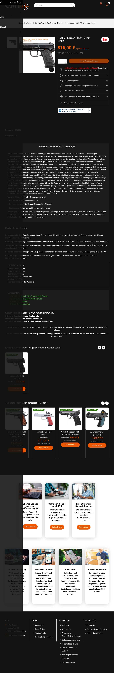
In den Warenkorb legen (89, 61)
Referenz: (9, 130)
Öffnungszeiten (68, 663)
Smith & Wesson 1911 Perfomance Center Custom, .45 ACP (17, 434)
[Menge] (61, 61)
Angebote (39, 626)
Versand (65, 626)
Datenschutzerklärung (71, 640)
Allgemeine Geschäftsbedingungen (71, 635)
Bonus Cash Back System (69, 649)
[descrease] (66, 62)
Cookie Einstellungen (44, 637)
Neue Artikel (40, 630)
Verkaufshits (40, 633)
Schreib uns (57, 527)
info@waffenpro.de (17, 636)
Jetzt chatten (30, 527)
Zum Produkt (16, 389)
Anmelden (91, 626)
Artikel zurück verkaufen (72, 90)
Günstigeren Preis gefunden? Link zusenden (79, 75)
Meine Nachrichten (95, 634)
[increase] (66, 60)
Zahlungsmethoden (70, 655)
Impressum (66, 630)
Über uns (66, 659)
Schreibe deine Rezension (71, 103)
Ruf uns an (83, 527)
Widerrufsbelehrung (70, 644)
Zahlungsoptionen (69, 80)
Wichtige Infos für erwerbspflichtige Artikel (79, 85)
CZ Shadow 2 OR (97, 432)
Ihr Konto (90, 621)
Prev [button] (103, 403)
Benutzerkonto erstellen (97, 630)
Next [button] (107, 403)
